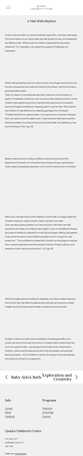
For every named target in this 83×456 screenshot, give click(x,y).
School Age (48, 412)
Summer (46, 416)
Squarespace (20, 453)
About (8, 412)
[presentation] (14, 67)
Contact (9, 408)
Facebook (10, 416)
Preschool (47, 408)
